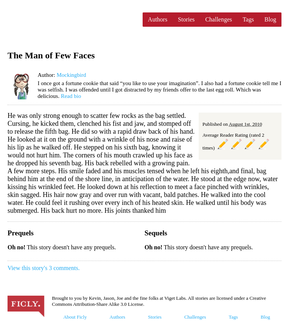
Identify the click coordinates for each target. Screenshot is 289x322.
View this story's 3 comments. (44, 268)
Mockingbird (71, 75)
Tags (248, 19)
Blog (270, 19)
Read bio (71, 96)
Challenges (218, 19)
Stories (186, 19)
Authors (157, 19)
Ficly (71, 20)
